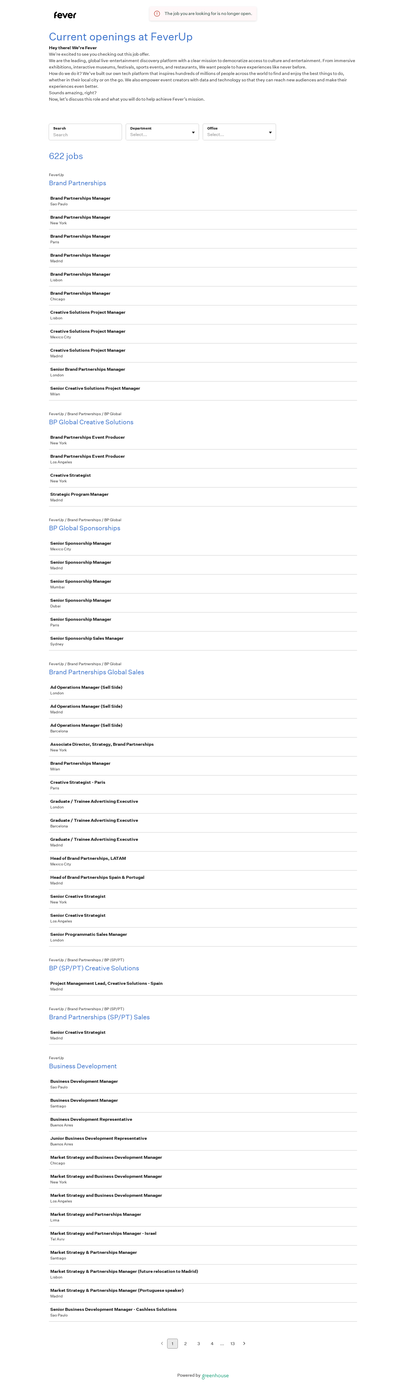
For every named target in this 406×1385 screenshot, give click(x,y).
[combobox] (130, 135)
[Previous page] (162, 1344)
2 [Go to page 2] (185, 1343)
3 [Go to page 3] (198, 1343)
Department (140, 128)
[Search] (85, 135)
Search (59, 128)
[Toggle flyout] (193, 132)
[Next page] (244, 1344)
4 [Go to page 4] (212, 1343)
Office (212, 128)
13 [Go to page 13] (233, 1343)
